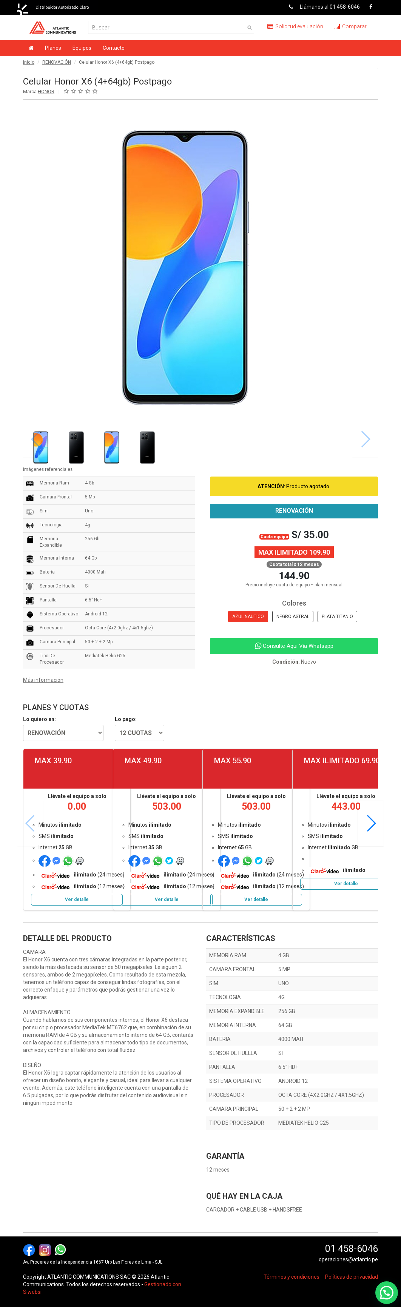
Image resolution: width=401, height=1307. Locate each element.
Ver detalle (77, 899)
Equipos (81, 48)
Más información (43, 680)
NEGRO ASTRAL (292, 616)
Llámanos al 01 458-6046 (321, 7)
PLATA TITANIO (337, 616)
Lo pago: (126, 719)
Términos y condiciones (291, 1277)
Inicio (28, 62)
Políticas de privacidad (351, 1277)
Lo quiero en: (39, 719)
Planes (53, 48)
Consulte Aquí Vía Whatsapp (294, 646)
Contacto (114, 48)
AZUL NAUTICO (248, 616)
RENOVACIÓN (56, 62)
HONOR (46, 91)
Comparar (351, 26)
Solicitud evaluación (295, 26)
